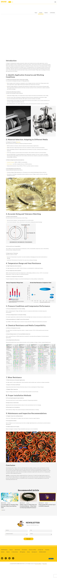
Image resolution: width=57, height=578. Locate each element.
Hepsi (36, 12)
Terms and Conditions (37, 563)
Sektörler (2, 551)
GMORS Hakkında (4, 549)
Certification (52, 12)
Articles (40, 12)
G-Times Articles (15, 551)
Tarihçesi (11, 549)
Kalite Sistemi (17, 549)
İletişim (28, 551)
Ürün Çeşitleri (24, 549)
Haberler (8, 551)
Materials (18, 142)
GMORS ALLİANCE (42, 551)
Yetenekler (47, 549)
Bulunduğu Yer (34, 551)
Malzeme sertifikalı (32, 549)
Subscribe (28, 538)
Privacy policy (44, 563)
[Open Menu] (55, 1)
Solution (46, 12)
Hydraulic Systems (10, 162)
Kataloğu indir (40, 549)
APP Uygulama (22, 551)
